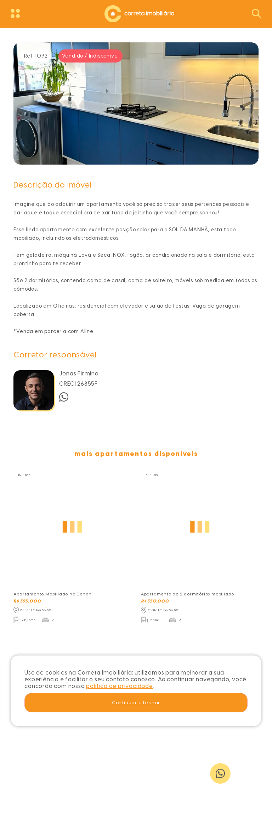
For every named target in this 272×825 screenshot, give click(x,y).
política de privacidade (119, 686)
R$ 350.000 (155, 601)
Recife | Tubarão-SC (163, 610)
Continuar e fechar (136, 702)
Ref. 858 (24, 475)
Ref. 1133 (152, 475)
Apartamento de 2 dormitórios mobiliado (187, 594)
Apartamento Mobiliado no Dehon (52, 594)
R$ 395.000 (27, 601)
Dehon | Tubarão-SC (36, 610)
